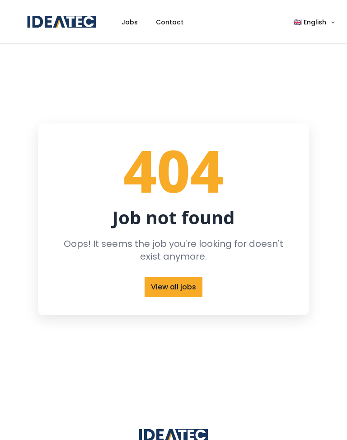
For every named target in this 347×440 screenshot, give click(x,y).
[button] (315, 22)
